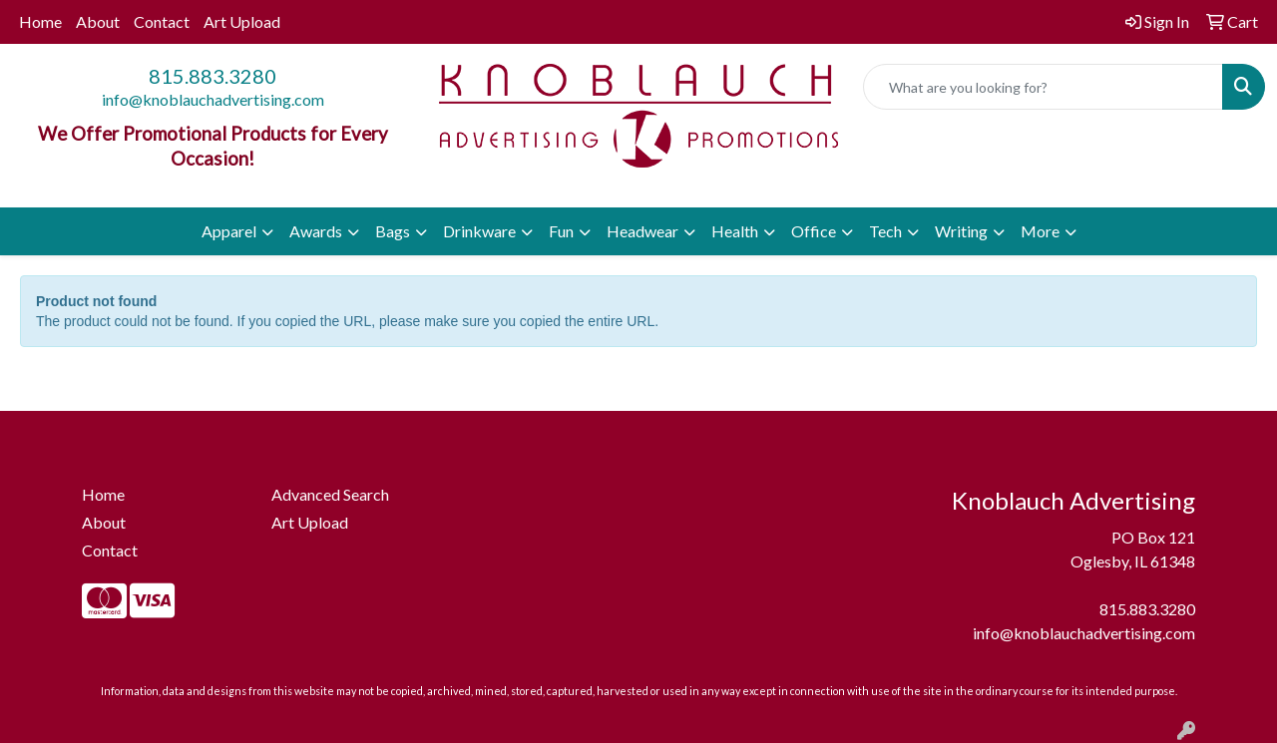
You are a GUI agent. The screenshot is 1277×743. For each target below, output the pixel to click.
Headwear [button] (642, 230)
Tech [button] (885, 230)
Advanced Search (330, 494)
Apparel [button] (229, 230)
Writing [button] (961, 230)
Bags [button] (392, 230)
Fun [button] (561, 230)
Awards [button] (315, 230)
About (98, 21)
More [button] (1040, 230)
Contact (162, 21)
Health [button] (734, 230)
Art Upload (242, 21)
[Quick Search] (1043, 87)
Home (40, 21)
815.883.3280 (212, 76)
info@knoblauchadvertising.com (213, 99)
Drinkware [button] (479, 230)
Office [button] (813, 230)
